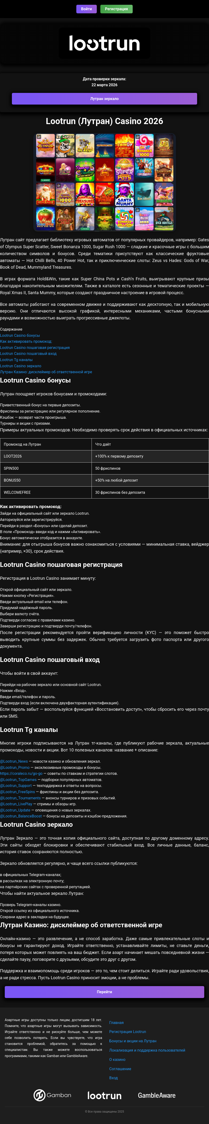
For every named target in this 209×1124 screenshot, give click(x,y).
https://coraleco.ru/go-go (21, 773)
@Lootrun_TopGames (19, 779)
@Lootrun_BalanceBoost (21, 816)
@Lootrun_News (14, 761)
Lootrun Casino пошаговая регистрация (35, 347)
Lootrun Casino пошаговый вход (28, 353)
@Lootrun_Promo (15, 767)
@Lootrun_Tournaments (20, 798)
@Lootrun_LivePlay (16, 804)
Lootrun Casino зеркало (20, 366)
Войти (86, 9)
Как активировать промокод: (26, 341)
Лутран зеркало (104, 98)
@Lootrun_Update (15, 810)
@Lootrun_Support (16, 785)
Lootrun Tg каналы (16, 360)
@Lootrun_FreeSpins (17, 792)
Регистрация (116, 9)
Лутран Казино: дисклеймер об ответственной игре (46, 372)
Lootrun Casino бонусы (20, 335)
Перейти (104, 992)
